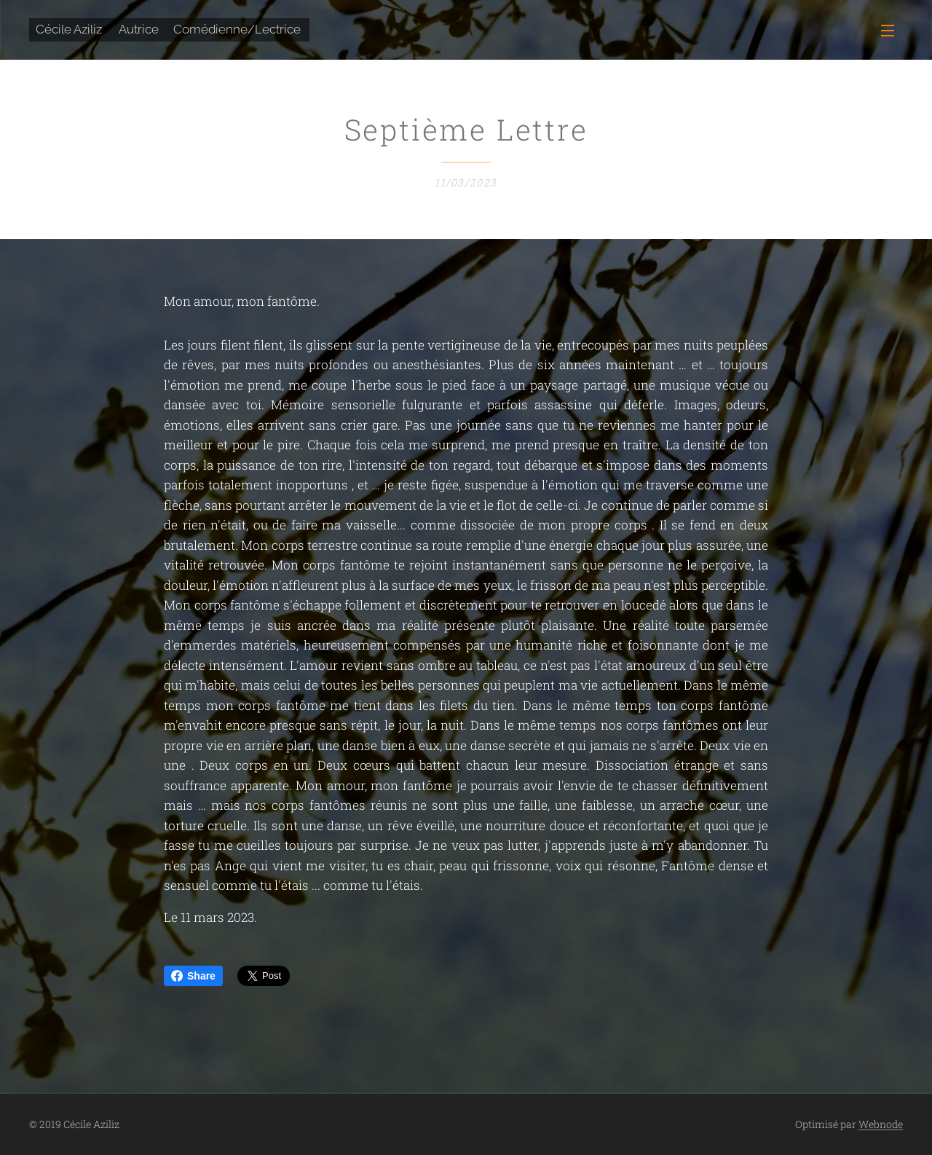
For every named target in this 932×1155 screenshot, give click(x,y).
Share (193, 976)
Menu (887, 30)
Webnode (880, 1124)
